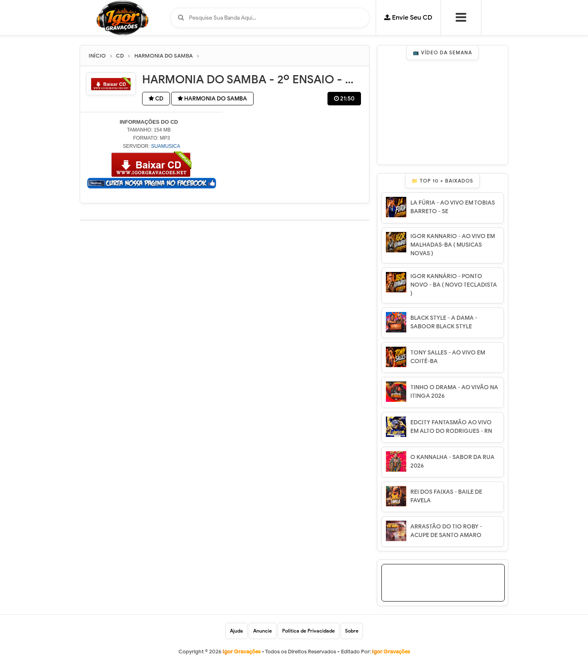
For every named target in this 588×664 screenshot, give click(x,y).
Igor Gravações (391, 651)
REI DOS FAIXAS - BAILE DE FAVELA (446, 496)
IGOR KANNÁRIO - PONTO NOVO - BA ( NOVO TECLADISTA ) (453, 285)
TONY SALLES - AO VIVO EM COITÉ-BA (447, 357)
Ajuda (236, 631)
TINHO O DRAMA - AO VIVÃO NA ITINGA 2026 (454, 391)
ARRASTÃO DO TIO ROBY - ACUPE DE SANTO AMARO (446, 531)
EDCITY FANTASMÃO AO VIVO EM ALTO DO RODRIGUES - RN (451, 426)
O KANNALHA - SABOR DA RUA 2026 (452, 461)
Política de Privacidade (308, 631)
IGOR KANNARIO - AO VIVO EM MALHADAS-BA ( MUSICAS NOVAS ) (452, 245)
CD (156, 98)
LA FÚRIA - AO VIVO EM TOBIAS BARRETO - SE (452, 207)
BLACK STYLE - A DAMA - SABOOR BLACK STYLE (443, 322)
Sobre (352, 631)
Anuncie (262, 631)
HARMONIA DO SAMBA (212, 98)
